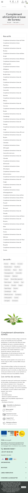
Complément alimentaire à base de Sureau (12, 230)
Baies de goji (8, 282)
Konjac (6, 279)
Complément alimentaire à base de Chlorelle (12, 157)
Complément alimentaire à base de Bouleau (12, 49)
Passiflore (17, 267)
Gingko (20, 285)
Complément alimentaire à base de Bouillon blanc (12, 73)
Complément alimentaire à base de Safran (14, 119)
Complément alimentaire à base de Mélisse (12, 99)
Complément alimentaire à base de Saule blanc (13, 225)
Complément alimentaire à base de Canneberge (12, 115)
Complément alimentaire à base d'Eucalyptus (11, 167)
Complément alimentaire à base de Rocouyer (12, 207)
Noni (20, 270)
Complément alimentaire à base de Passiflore (12, 83)
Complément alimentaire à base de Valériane (12, 236)
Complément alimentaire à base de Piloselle (12, 212)
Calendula (7, 276)
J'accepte (24, 487)
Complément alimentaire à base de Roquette (12, 243)
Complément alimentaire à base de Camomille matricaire (12, 152)
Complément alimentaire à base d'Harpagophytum (11, 191)
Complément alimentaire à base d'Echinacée (11, 162)
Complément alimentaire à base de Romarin (12, 220)
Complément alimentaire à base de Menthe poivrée (12, 186)
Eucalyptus (18, 294)
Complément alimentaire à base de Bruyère (12, 136)
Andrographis (8, 297)
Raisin (14, 270)
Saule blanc (8, 270)
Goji (22, 282)
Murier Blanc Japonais (16, 279)
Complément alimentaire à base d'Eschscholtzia (11, 173)
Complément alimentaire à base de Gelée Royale (13, 110)
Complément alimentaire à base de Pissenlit (12, 201)
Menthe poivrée (9, 294)
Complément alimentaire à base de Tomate (12, 249)
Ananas (6, 264)
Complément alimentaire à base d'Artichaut (11, 44)
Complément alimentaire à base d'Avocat (13, 132)
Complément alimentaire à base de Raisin (13, 216)
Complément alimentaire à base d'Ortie (13, 197)
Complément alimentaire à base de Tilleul (13, 239)
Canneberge (8, 291)
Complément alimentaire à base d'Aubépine (11, 68)
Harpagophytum (9, 273)
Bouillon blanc (8, 267)
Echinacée (15, 300)
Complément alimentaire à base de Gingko (12, 180)
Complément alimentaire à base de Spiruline (12, 94)
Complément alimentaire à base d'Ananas (13, 58)
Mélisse (13, 264)
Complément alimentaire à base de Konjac (14, 176)
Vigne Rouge (8, 288)
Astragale (7, 300)
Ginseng (7, 285)
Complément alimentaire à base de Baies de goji (13, 55)
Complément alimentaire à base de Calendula (12, 141)
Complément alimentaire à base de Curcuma (12, 104)
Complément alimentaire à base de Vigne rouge (13, 128)
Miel (15, 291)
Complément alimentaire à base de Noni (13, 195)
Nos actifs (7, 36)
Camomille (18, 273)
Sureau (16, 297)
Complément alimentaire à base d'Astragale (11, 146)
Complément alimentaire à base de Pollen (13, 40)
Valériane (15, 276)
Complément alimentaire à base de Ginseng (12, 123)
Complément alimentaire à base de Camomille (12, 89)
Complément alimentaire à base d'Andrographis (11, 62)
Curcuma (20, 264)
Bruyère (16, 288)
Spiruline (16, 282)
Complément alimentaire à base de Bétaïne (12, 78)
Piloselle (13, 285)
